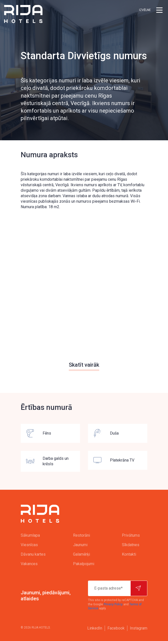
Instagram (138, 628)
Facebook (116, 628)
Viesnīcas (29, 544)
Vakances (29, 563)
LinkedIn (94, 628)
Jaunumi (80, 544)
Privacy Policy (113, 604)
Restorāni (81, 535)
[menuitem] (37, 535)
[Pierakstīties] (139, 588)
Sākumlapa (30, 535)
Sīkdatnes (130, 544)
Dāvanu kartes (33, 554)
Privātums (131, 535)
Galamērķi (81, 554)
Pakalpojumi (83, 563)
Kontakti (129, 554)
